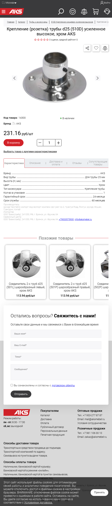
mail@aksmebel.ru (95, 419)
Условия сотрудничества (92, 423)
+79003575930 (66, 219)
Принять (99, 492)
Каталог (45, 415)
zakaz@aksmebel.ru (96, 436)
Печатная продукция (53, 434)
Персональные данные (54, 430)
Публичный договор (52, 427)
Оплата (45, 423)
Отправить (21, 394)
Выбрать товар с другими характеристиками (30, 151)
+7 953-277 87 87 (92, 415)
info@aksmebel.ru (83, 219)
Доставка (46, 419)
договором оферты (63, 385)
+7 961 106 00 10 (92, 433)
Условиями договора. (38, 502)
